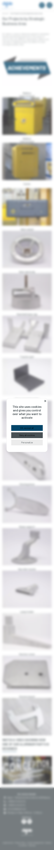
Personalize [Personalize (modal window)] (27, 442)
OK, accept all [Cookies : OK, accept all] (27, 428)
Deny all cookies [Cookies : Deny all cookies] (27, 435)
